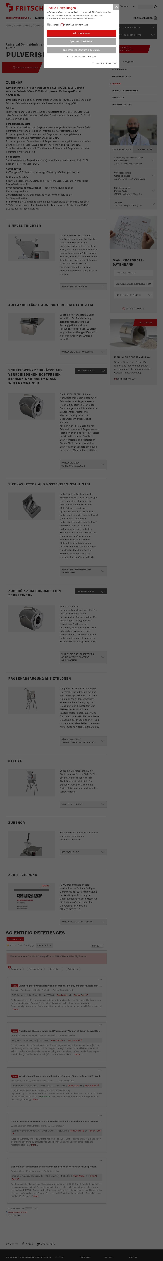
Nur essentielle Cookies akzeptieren (81, 50)
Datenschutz (98, 63)
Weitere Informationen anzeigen (81, 56)
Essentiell (54, 25)
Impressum (111, 63)
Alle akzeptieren (81, 33)
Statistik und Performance (76, 25)
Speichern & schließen (81, 41)
